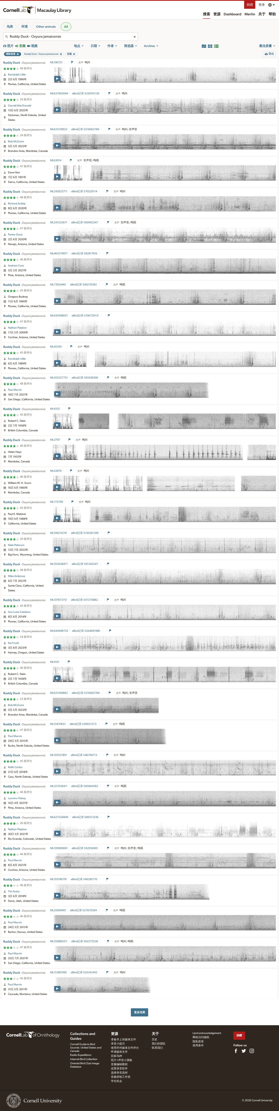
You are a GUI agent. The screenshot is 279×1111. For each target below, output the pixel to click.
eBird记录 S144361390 (85, 533)
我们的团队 (159, 1043)
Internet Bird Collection (83, 1059)
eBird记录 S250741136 (86, 93)
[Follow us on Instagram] (251, 1051)
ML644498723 (59, 631)
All (66, 26)
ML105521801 (58, 755)
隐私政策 (198, 1041)
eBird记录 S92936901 (85, 848)
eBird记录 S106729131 (85, 315)
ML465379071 (59, 253)
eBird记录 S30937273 (83, 724)
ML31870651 (58, 724)
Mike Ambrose (16, 576)
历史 (154, 1039)
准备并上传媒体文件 (123, 1039)
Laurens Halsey (17, 798)
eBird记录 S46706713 (84, 755)
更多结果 (139, 1012)
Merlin (250, 14)
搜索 (206, 14)
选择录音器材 (119, 1072)
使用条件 (198, 1045)
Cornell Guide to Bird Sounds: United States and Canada (85, 1047)
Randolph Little (17, 74)
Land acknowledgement (207, 1033)
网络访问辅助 (201, 1037)
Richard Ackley (17, 203)
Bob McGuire (16, 141)
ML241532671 (58, 222)
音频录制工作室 (120, 1077)
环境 (24, 26)
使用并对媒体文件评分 (125, 1048)
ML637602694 (59, 93)
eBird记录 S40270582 (83, 284)
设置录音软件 (119, 1068)
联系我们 (157, 1048)
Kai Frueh (13, 643)
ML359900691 (59, 848)
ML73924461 (58, 284)
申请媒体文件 (119, 1051)
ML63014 (55, 160)
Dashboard (232, 14)
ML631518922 (58, 129)
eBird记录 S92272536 (85, 941)
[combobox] (70, 37)
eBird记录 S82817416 (84, 253)
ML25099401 (58, 910)
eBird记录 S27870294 (83, 910)
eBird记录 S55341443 (84, 972)
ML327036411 (58, 786)
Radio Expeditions (80, 1055)
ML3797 (55, 439)
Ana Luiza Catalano (19, 612)
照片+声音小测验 (121, 1060)
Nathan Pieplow (17, 327)
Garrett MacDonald (19, 105)
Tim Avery (14, 891)
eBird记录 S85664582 (85, 786)
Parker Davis (15, 234)
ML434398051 (59, 315)
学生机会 (116, 1081)
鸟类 (10, 26)
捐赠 (250, 4)
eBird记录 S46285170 (84, 879)
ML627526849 (59, 817)
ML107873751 (58, 599)
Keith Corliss (15, 767)
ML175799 (56, 502)
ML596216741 (58, 533)
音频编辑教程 (119, 1064)
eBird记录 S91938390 (85, 377)
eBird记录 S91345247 (85, 564)
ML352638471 (59, 564)
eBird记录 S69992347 (85, 222)
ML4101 (54, 662)
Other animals (46, 26)
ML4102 (55, 408)
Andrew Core (16, 265)
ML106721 (56, 62)
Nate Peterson (16, 545)
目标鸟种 (116, 1056)
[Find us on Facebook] (235, 1051)
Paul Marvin (15, 390)
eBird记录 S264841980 (86, 631)
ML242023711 (58, 191)
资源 (216, 14)
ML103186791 (58, 879)
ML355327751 (59, 377)
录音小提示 (118, 1043)
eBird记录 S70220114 (84, 191)
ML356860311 (58, 941)
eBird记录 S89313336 (85, 817)
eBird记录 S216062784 (85, 129)
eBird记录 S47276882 (84, 599)
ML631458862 (59, 693)
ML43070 (56, 471)
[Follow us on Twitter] (243, 1051)
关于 (261, 14)
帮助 (272, 14)
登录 (261, 4)
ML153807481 (58, 972)
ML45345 (56, 346)
